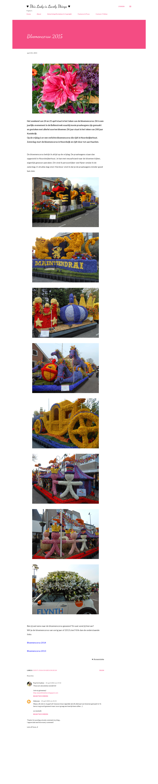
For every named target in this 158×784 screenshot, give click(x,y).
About (39, 14)
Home (29, 14)
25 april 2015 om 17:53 (53, 683)
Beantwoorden (40, 696)
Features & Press (84, 14)
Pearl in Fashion (38, 683)
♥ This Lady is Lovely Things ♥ (48, 6)
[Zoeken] (121, 6)
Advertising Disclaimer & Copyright (59, 14)
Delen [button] (101, 670)
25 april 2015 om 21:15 (49, 701)
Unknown (36, 701)
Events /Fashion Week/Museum (45, 670)
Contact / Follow (101, 14)
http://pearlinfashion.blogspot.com (45, 693)
